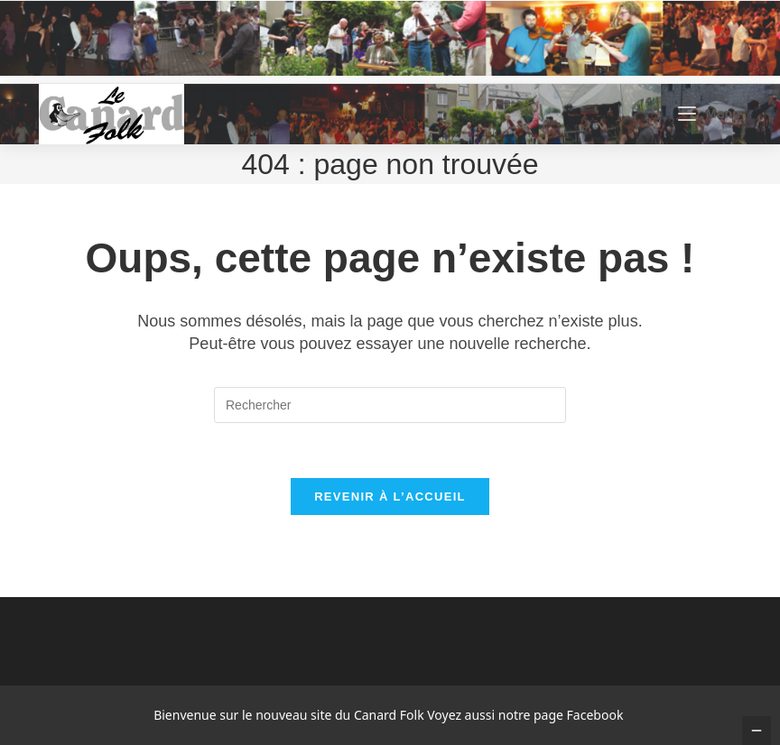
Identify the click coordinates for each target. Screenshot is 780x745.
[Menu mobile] (709, 113)
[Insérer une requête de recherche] (390, 405)
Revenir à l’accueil (390, 496)
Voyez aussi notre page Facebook (525, 714)
